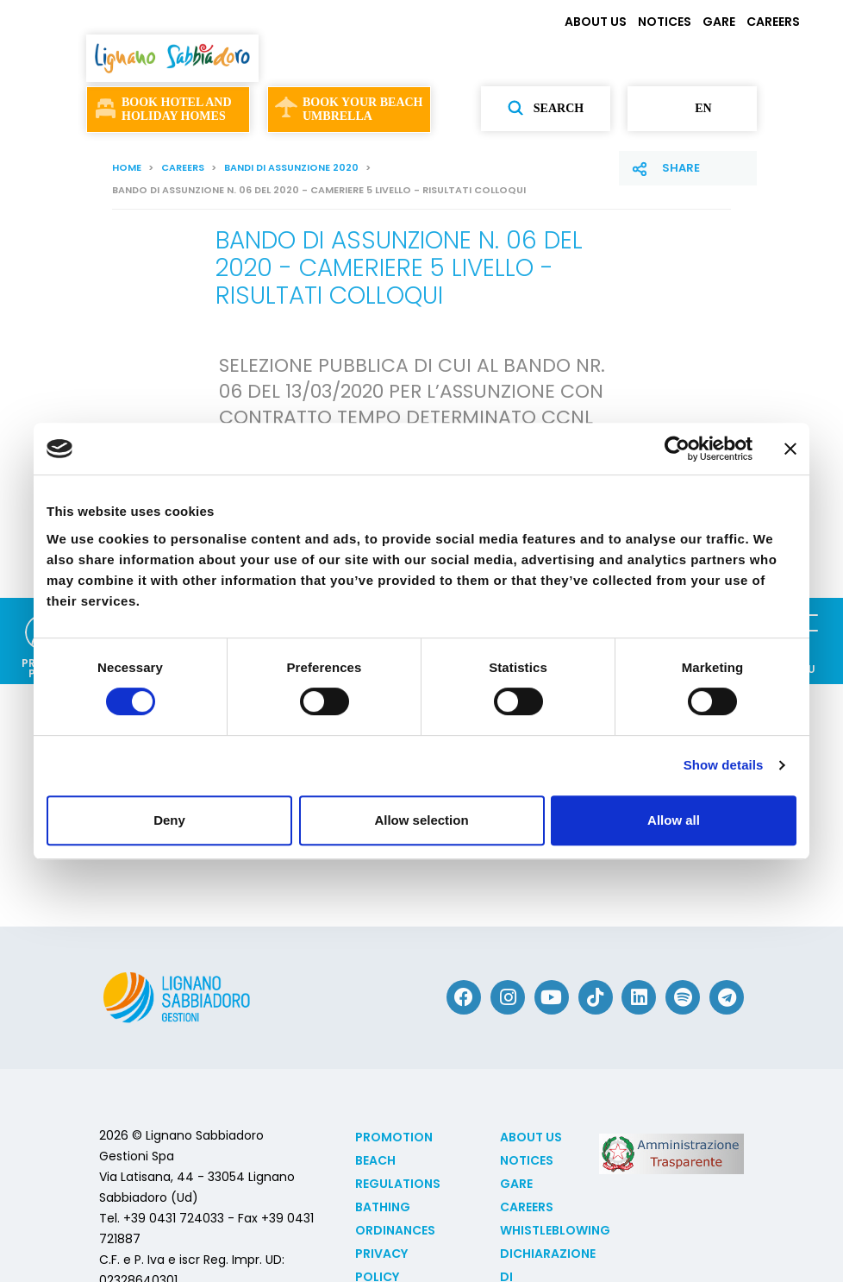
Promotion (394, 1137)
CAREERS (773, 21)
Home (126, 167)
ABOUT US (596, 21)
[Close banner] (790, 449)
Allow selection (421, 820)
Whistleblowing (555, 1230)
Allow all (673, 820)
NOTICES (664, 21)
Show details (724, 764)
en (691, 109)
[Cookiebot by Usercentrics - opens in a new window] (677, 449)
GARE (718, 21)
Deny (169, 820)
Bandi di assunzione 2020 (291, 167)
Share (681, 168)
